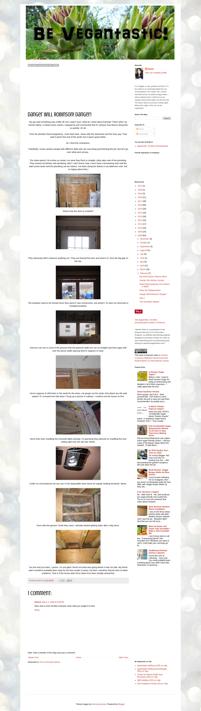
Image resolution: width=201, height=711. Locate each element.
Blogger (121, 704)
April (142, 265)
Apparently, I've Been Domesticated (152, 146)
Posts (139, 129)
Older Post (123, 657)
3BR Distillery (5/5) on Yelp (149, 680)
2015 (140, 209)
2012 (140, 220)
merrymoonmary (99, 704)
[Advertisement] (78, 87)
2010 (140, 228)
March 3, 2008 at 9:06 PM (53, 602)
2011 (140, 224)
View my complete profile (156, 73)
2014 (140, 213)
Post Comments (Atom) (50, 662)
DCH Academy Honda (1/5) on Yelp (152, 683)
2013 (140, 216)
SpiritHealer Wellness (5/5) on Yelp (152, 665)
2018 (140, 197)
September (145, 246)
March (143, 269)
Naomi (151, 69)
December (144, 239)
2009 (140, 232)
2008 (140, 235)
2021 (140, 186)
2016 (140, 205)
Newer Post (33, 657)
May (142, 262)
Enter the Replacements (150, 290)
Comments (142, 134)
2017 (140, 201)
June (142, 258)
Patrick (37, 602)
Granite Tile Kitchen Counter (152, 280)
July (142, 254)
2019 (140, 193)
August (143, 250)
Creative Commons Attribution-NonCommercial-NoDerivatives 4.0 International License (152, 358)
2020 (140, 190)
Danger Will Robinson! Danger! (153, 294)
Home (78, 657)
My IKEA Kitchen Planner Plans (153, 276)
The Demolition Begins (149, 302)
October (144, 242)
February (144, 273)
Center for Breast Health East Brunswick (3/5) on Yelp (150, 675)
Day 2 (142, 298)
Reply (37, 610)
